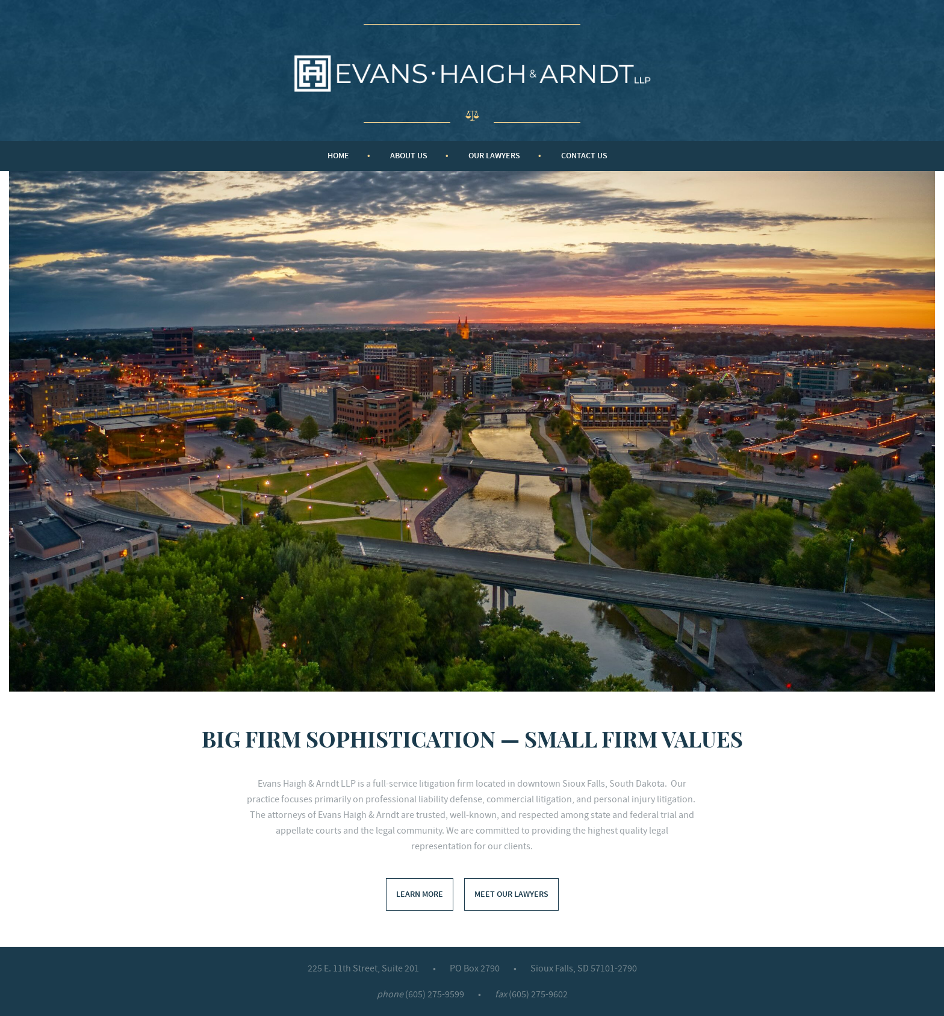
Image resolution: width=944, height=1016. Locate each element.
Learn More (419, 894)
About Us (408, 155)
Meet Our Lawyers (511, 894)
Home (338, 155)
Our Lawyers (494, 155)
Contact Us (584, 155)
